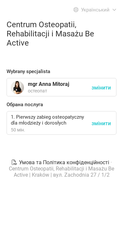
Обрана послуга (25, 105)
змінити (101, 123)
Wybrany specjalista (28, 71)
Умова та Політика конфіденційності (61, 162)
